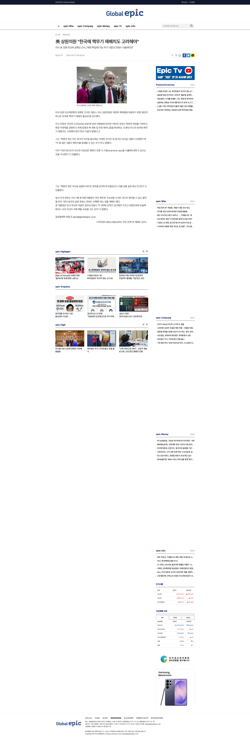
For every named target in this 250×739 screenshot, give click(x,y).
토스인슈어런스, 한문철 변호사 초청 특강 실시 (174, 456)
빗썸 (162, 617)
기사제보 (192, 2)
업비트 (175, 617)
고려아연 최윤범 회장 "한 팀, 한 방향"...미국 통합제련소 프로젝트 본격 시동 (176, 226)
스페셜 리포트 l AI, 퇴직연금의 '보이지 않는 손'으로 (176, 91)
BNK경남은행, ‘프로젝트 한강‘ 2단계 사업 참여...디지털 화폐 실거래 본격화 (176, 444)
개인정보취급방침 (116, 718)
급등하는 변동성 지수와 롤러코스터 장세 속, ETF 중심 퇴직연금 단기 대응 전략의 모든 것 (176, 102)
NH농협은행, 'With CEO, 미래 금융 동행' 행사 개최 (176, 459)
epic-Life (130, 26)
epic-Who (68, 26)
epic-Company (85, 26)
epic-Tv (118, 26)
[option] (71, 268)
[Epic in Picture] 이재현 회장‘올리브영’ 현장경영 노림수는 (67, 277)
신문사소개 (88, 718)
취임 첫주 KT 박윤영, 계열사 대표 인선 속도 (173, 208)
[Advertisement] (101, 170)
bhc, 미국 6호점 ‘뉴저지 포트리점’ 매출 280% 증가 (176, 572)
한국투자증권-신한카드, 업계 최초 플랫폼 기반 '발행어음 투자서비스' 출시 (176, 448)
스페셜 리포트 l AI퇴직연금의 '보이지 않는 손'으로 (100, 277)
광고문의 (105, 718)
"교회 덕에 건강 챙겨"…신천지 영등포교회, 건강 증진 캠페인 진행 (133, 350)
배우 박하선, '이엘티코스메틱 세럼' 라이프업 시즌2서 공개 (176, 557)
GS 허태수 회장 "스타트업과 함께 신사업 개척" (174, 219)
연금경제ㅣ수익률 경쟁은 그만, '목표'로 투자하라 (175, 99)
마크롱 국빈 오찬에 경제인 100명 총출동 (68, 350)
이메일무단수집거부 (142, 718)
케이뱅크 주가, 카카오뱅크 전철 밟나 (100, 350)
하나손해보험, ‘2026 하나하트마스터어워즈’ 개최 (175, 441)
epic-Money (103, 26)
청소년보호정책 (128, 718)
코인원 (188, 617)
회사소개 (184, 2)
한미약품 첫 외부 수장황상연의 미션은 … (64, 315)
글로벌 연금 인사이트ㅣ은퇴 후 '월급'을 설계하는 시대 (176, 95)
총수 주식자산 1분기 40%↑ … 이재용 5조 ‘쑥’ (174, 215)
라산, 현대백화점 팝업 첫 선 (167, 561)
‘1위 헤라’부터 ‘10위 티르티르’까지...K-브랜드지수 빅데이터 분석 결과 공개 (176, 343)
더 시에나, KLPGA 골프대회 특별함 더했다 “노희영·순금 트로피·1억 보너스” (176, 565)
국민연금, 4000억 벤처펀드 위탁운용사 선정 (174, 335)
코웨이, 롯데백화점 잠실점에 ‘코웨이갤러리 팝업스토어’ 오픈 (176, 568)
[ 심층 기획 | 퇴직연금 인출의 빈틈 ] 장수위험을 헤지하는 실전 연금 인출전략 (176, 106)
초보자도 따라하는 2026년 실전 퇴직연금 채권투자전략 (176, 110)
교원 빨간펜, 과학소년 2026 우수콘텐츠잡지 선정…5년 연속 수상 (176, 576)
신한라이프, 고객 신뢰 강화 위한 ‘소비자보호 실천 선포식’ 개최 (176, 452)
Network (66, 35)
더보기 (192, 85)
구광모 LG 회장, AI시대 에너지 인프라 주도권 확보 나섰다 (176, 223)
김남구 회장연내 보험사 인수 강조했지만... (131, 315)
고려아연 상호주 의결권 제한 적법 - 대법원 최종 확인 (176, 328)
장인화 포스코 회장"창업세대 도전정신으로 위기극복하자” (101, 315)
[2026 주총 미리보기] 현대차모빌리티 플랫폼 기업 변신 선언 (131, 277)
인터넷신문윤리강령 (157, 718)
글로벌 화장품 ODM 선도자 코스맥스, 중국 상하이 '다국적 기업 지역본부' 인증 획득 (176, 332)
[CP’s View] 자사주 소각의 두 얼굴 (170, 324)
